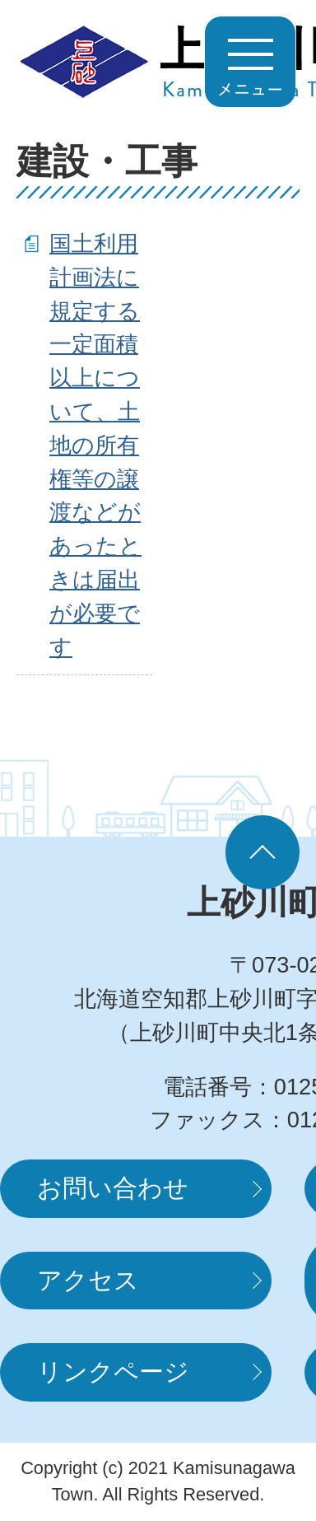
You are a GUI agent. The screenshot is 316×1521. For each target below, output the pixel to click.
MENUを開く (250, 61)
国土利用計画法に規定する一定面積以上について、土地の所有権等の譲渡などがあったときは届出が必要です (95, 445)
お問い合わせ (112, 1187)
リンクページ (113, 1371)
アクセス (88, 1280)
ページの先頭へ (262, 852)
